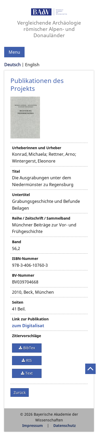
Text (28, 373)
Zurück (20, 392)
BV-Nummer (23, 275)
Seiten (17, 302)
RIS (28, 360)
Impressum (32, 425)
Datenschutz (64, 425)
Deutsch (12, 65)
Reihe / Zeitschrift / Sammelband (41, 218)
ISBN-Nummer (25, 258)
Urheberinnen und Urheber (36, 147)
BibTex (28, 347)
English (32, 65)
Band (16, 241)
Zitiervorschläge (26, 335)
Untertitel (21, 194)
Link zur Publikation (30, 318)
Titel (16, 171)
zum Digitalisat (28, 325)
